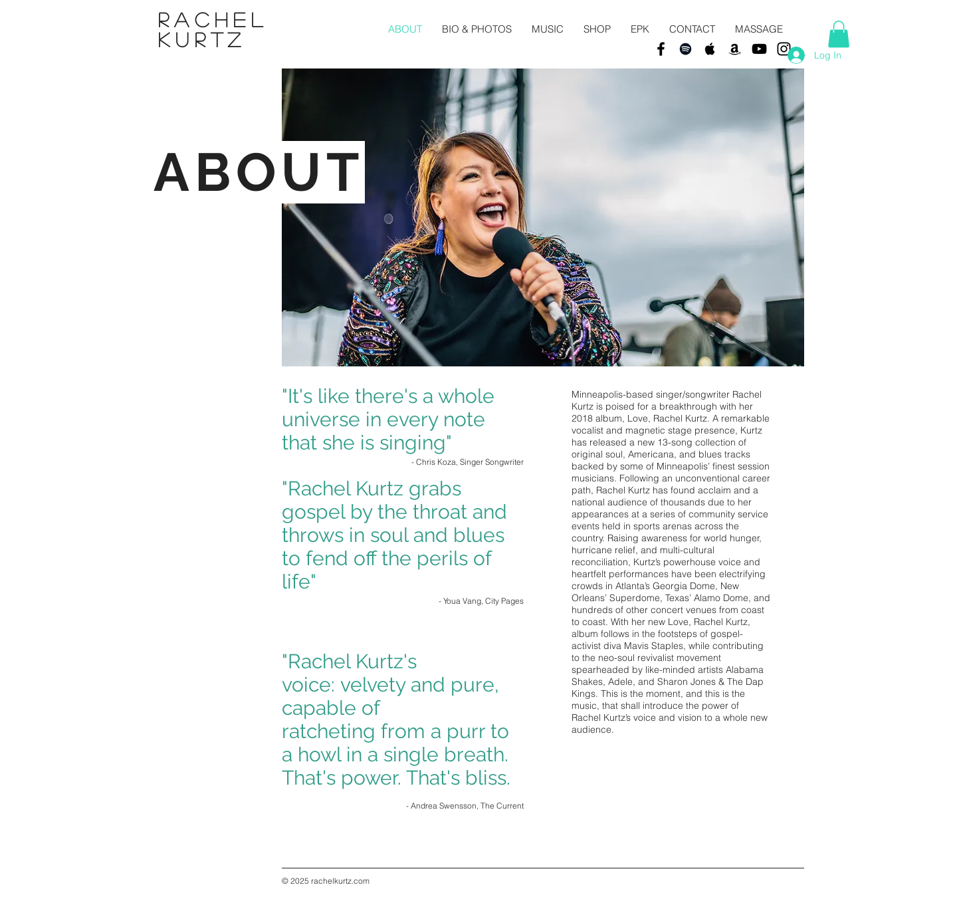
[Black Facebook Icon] (661, 49)
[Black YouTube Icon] (759, 49)
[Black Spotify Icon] (685, 49)
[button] (838, 34)
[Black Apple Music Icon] (710, 49)
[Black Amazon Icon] (735, 49)
